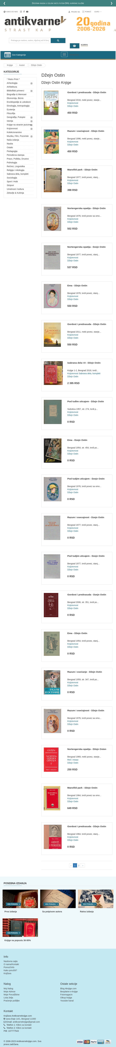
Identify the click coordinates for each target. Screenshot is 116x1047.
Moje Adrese (9, 991)
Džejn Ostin (36, 65)
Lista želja (8, 997)
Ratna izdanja (86, 911)
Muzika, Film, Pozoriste (18, 136)
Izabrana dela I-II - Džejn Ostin (84, 362)
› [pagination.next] (82, 865)
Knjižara (7, 973)
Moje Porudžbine (11, 994)
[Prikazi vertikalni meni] (7, 55)
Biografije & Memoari (16, 94)
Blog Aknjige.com (68, 988)
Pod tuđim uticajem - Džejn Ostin (85, 401)
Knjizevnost (12, 128)
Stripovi (10, 185)
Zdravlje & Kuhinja (15, 193)
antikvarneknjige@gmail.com (26, 1022)
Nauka (10, 143)
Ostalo (10, 147)
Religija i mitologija (15, 170)
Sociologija (12, 177)
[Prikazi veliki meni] (64, 54)
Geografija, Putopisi (16, 117)
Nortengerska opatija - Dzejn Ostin (86, 247)
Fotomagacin (66, 994)
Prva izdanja (11, 911)
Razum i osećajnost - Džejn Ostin (85, 131)
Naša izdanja (13, 140)
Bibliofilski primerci (15, 90)
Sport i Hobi (12, 181)
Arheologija (12, 83)
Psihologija (12, 162)
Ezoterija (11, 109)
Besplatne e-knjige (69, 991)
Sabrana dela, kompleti (17, 174)
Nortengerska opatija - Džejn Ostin (86, 208)
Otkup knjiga (66, 997)
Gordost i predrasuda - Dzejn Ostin (86, 594)
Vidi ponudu (12, 904)
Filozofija (11, 113)
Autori (22, 65)
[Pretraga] (58, 40)
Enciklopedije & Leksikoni (19, 102)
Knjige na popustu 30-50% (18, 940)
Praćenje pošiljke (12, 1000)
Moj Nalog (8, 988)
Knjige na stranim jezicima (19, 124)
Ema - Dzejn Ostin (77, 440)
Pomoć (88, 12)
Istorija (10, 121)
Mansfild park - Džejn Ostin (82, 169)
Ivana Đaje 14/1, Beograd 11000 (20, 1019)
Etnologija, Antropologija (18, 106)
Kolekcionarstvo (14, 132)
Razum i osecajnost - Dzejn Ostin (85, 517)
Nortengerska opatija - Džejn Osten (86, 749)
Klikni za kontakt (23, 1025)
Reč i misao (72, 760)
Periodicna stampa (15, 155)
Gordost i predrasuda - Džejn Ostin (86, 92)
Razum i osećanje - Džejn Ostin (84, 672)
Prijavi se (75, 12)
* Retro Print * (13, 79)
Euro (98, 12)
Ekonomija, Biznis (15, 98)
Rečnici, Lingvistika (16, 166)
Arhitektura (12, 87)
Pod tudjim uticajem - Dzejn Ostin (86, 478)
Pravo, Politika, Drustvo (18, 159)
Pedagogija (12, 151)
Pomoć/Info (9, 967)
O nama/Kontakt (11, 964)
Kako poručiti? (10, 970)
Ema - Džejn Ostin (77, 285)
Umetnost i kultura (15, 189)
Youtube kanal (67, 1000)
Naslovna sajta (11, 961)
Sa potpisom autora (52, 911)
